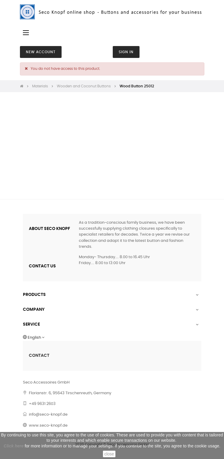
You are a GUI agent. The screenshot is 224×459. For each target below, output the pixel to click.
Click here (14, 446)
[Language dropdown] (112, 338)
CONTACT (39, 356)
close (109, 454)
